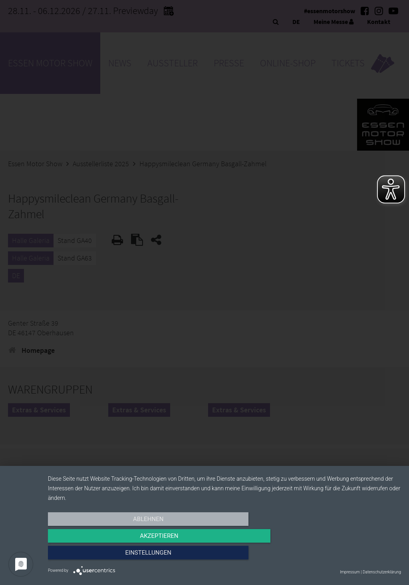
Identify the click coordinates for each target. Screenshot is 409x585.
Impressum (350, 572)
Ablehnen (100, 555)
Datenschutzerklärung (382, 572)
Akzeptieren (224, 555)
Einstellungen (348, 555)
